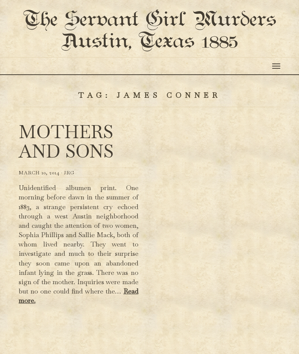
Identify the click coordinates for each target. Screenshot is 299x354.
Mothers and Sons (66, 175)
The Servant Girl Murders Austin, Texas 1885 (149, 47)
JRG (69, 206)
